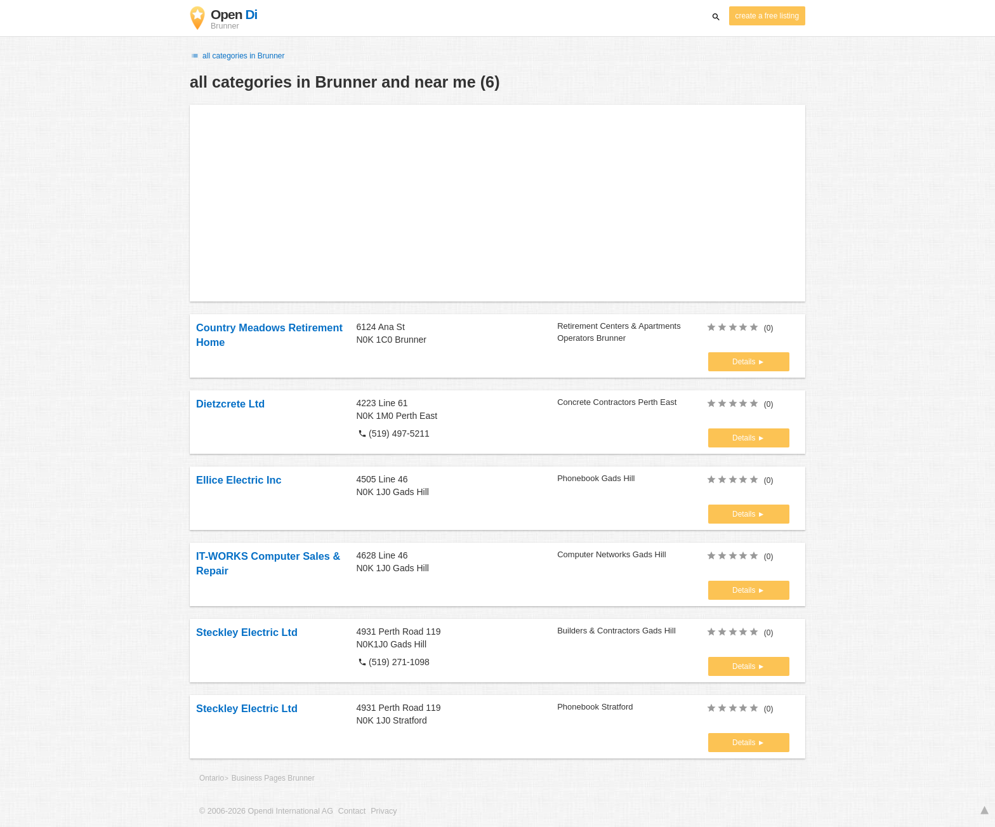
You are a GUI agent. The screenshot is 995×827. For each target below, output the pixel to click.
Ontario (211, 778)
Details (745, 361)
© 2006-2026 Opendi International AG (266, 811)
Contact (352, 811)
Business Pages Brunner (273, 778)
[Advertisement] (497, 203)
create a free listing (767, 15)
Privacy (384, 811)
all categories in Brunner (237, 55)
